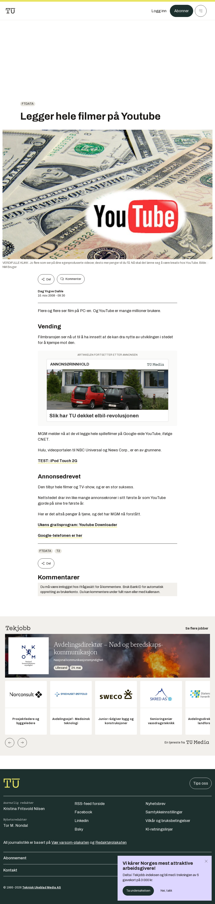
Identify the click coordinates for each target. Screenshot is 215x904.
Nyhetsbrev (155, 804)
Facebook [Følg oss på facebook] (83, 812)
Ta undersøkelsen (138, 890)
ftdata (28, 103)
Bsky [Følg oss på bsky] (79, 829)
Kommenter (70, 279)
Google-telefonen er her (60, 535)
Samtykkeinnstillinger (164, 812)
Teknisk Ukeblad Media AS (41, 887)
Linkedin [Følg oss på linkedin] (82, 821)
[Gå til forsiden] (10, 11)
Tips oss (200, 783)
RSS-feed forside (90, 804)
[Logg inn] (158, 11)
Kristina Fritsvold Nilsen (24, 809)
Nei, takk (166, 890)
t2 (58, 551)
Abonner (181, 11)
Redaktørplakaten (111, 842)
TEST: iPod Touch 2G (57, 461)
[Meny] (201, 11)
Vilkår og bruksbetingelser (168, 821)
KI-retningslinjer (159, 829)
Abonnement (107, 858)
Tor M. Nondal (15, 825)
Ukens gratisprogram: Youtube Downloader (77, 525)
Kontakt (107, 870)
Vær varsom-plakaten (70, 842)
